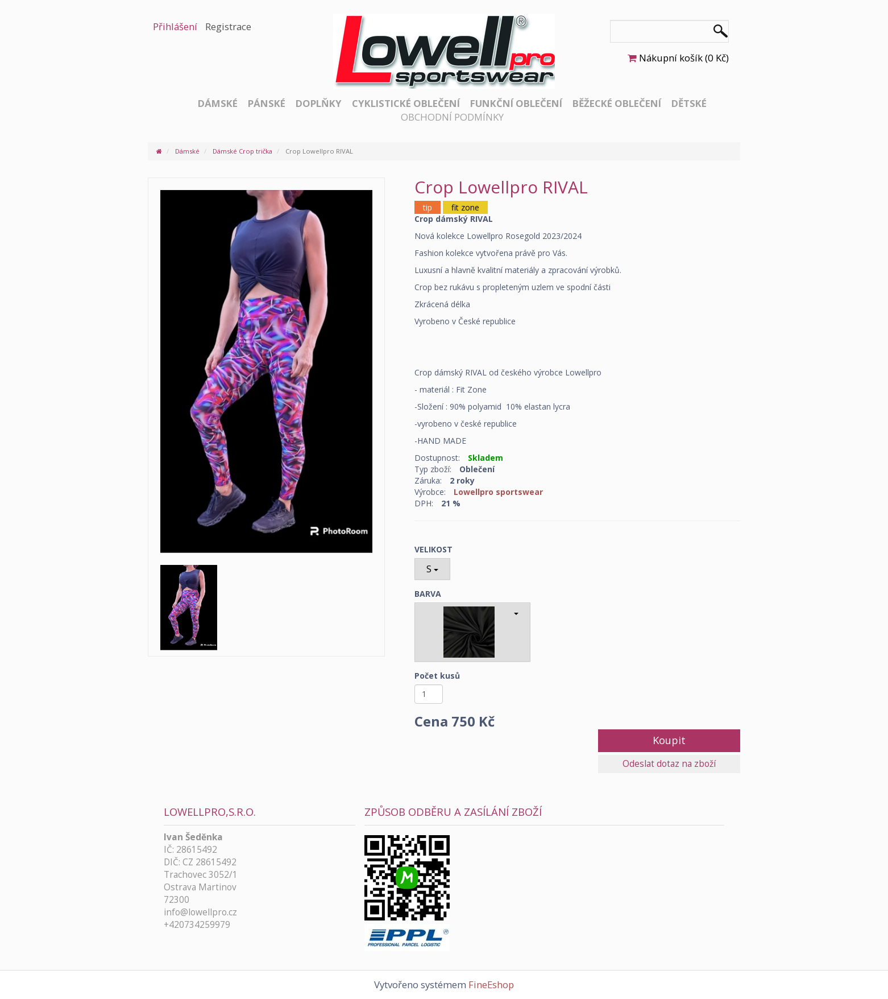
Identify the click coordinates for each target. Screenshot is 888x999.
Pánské (266, 103)
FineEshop (491, 984)
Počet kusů (437, 675)
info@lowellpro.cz (200, 912)
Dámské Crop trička (242, 151)
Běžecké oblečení (616, 103)
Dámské (218, 103)
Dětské (689, 103)
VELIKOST (433, 549)
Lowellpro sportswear (498, 491)
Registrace (228, 26)
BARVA (427, 593)
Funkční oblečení (516, 103)
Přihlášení (175, 26)
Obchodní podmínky (452, 116)
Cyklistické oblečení (406, 103)
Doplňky (319, 103)
